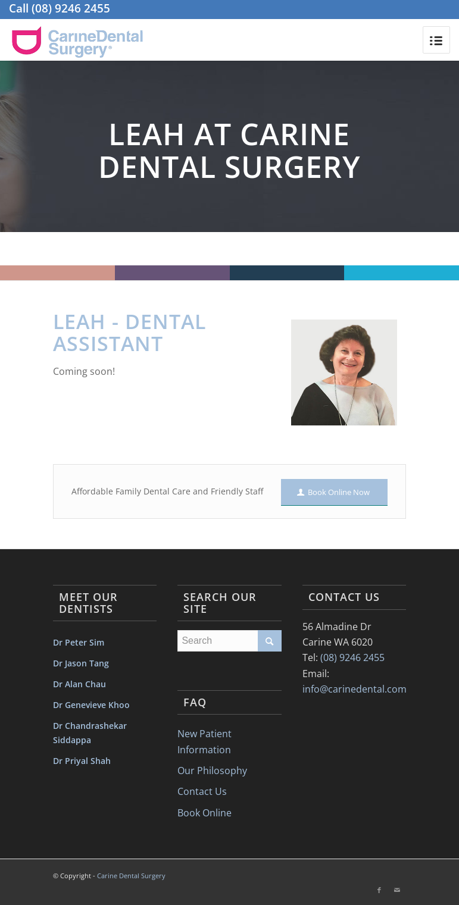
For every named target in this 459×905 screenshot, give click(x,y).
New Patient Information (204, 741)
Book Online (204, 812)
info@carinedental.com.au (361, 689)
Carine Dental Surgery (131, 875)
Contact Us (202, 791)
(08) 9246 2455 (71, 8)
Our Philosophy (212, 770)
